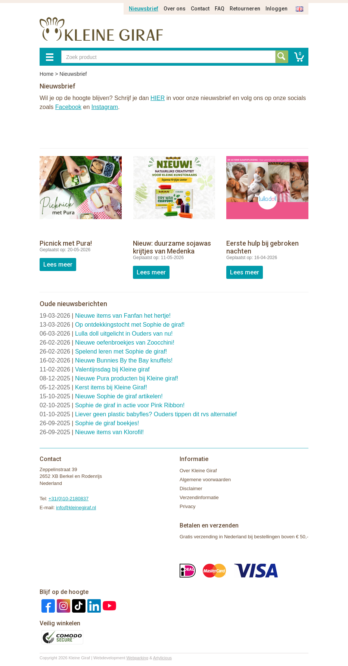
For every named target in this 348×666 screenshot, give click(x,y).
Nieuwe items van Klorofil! (109, 432)
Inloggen (276, 9)
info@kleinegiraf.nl (76, 507)
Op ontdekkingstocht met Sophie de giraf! (130, 324)
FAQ (219, 9)
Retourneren (245, 9)
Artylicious (162, 658)
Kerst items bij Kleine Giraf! (111, 387)
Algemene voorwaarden (205, 479)
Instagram (104, 107)
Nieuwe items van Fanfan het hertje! (123, 315)
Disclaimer (191, 488)
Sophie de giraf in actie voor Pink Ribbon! (130, 405)
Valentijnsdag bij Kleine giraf (112, 369)
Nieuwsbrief (143, 9)
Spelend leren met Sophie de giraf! (121, 351)
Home (46, 74)
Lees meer (57, 264)
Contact (200, 9)
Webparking (138, 658)
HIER (157, 98)
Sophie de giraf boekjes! (107, 423)
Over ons (175, 9)
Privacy (188, 506)
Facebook (68, 107)
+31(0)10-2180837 (68, 498)
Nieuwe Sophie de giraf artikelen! (119, 396)
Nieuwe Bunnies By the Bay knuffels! (124, 360)
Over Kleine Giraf (198, 470)
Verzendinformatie (199, 497)
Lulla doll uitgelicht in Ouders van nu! (124, 333)
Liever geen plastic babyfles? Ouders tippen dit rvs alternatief (156, 414)
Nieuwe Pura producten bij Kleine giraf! (126, 378)
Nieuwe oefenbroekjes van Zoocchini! (124, 342)
